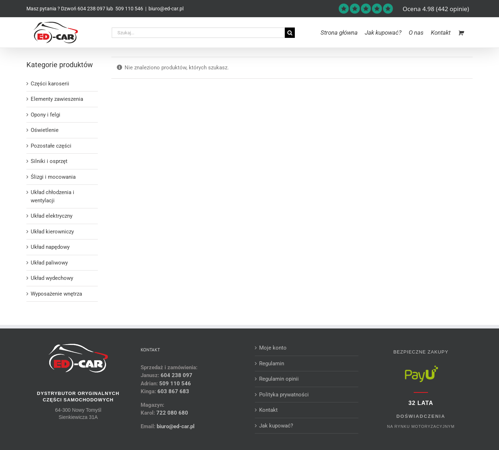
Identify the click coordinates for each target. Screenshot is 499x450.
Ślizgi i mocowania (53, 177)
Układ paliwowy (49, 262)
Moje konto (273, 348)
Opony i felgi (45, 115)
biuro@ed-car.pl (165, 8)
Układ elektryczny (51, 216)
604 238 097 (91, 8)
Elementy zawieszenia (57, 99)
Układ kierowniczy (52, 231)
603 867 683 (173, 391)
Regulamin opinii (279, 379)
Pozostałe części (51, 146)
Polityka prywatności (284, 394)
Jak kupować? (276, 425)
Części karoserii (50, 83)
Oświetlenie (45, 130)
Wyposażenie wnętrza (56, 294)
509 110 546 (128, 8)
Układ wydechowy (52, 278)
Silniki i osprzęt (49, 161)
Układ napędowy (50, 247)
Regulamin (271, 363)
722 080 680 (171, 413)
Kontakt (268, 410)
